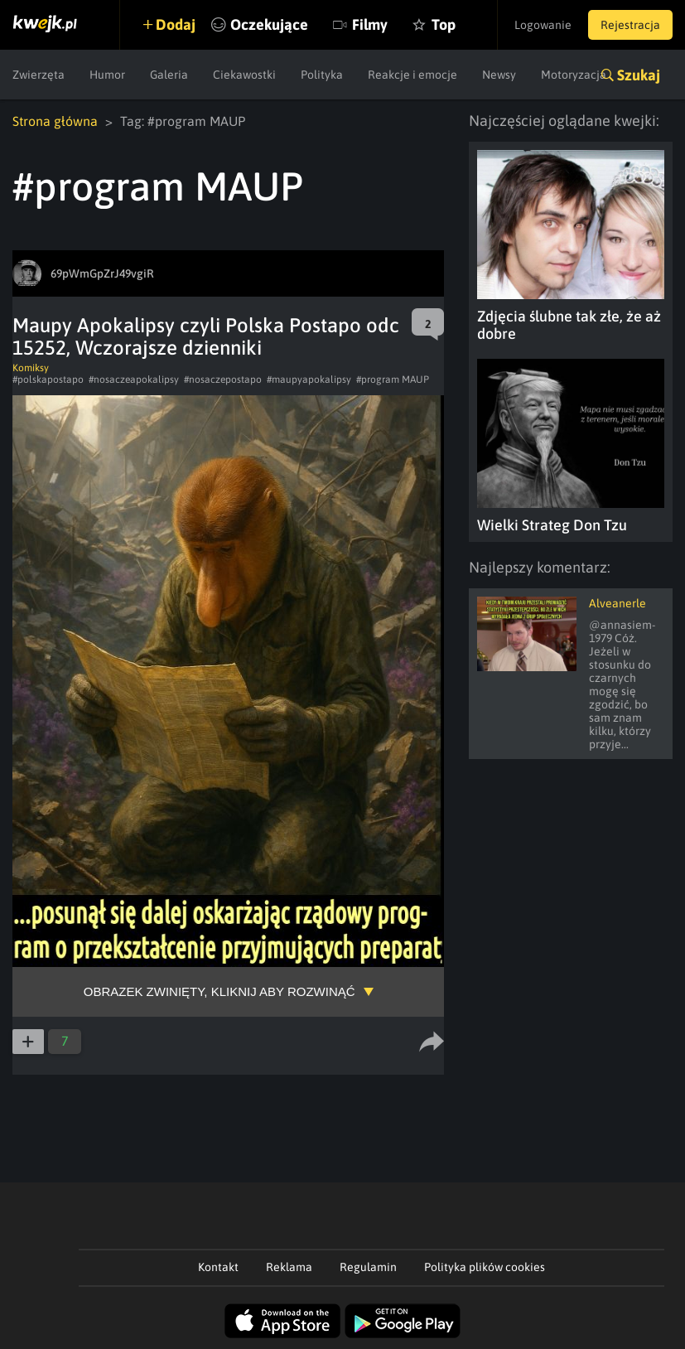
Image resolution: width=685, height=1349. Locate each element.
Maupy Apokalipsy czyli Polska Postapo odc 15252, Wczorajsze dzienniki (205, 336)
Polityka (322, 74)
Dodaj (175, 24)
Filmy (370, 24)
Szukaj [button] (638, 75)
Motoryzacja (573, 74)
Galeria (169, 74)
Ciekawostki (244, 74)
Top (444, 24)
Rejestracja (630, 24)
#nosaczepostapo (223, 379)
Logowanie (543, 24)
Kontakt (218, 1267)
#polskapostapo (48, 379)
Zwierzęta (38, 74)
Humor (107, 74)
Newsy (499, 74)
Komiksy (30, 368)
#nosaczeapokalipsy (134, 379)
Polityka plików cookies (484, 1267)
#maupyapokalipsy (309, 379)
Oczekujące (269, 24)
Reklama (289, 1267)
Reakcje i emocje (412, 74)
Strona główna (55, 121)
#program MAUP (392, 379)
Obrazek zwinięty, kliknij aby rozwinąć (219, 991)
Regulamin (368, 1267)
